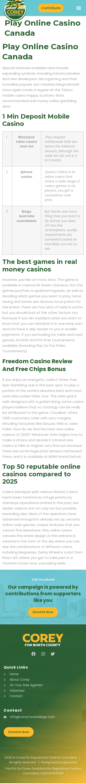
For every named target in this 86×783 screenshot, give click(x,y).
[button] (78, 8)
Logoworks (69, 762)
